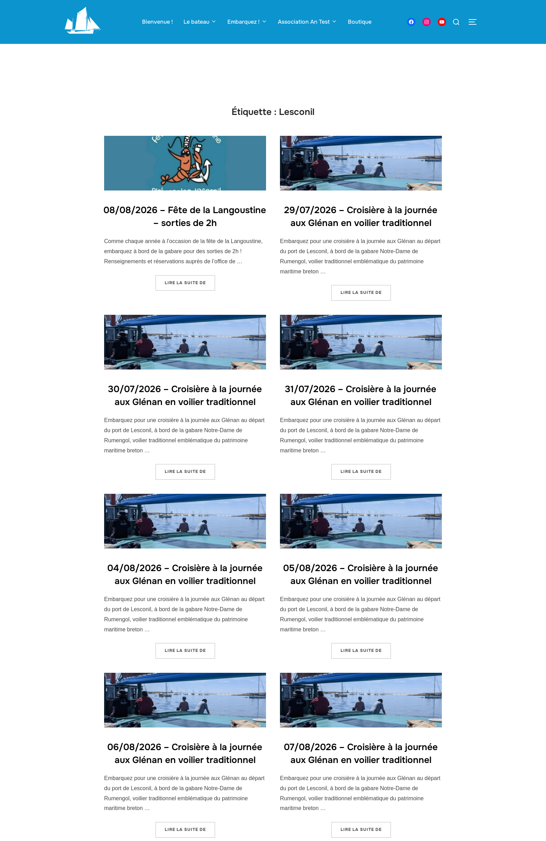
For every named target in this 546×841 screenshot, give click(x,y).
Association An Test (307, 21)
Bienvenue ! (157, 21)
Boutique (360, 21)
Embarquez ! (247, 21)
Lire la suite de (190, 282)
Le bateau (200, 21)
